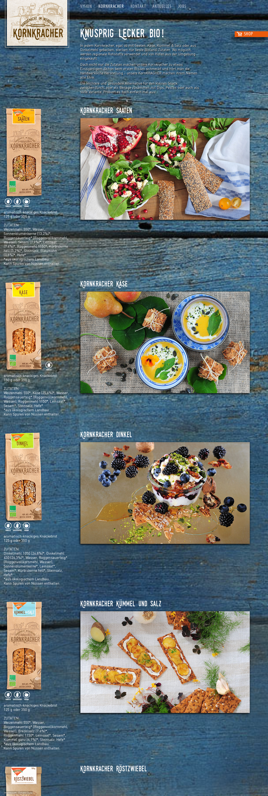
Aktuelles (161, 6)
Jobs (182, 6)
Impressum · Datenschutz (18, 792)
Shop (248, 34)
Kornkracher (111, 6)
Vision (86, 6)
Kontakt (138, 6)
